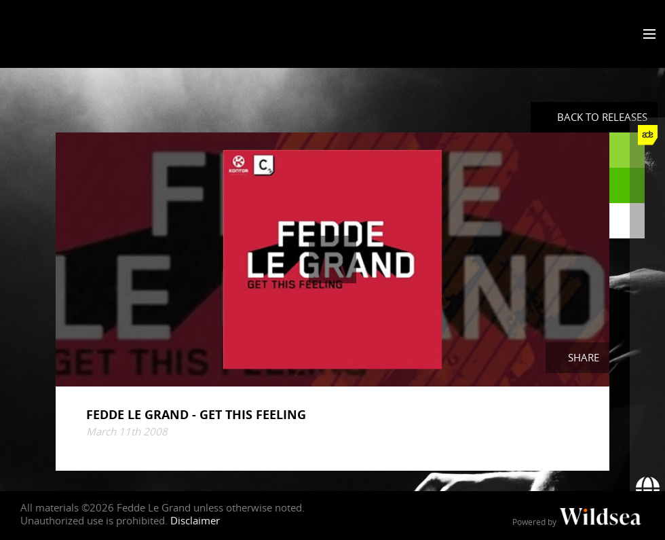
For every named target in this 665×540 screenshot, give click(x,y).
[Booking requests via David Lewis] (647, 488)
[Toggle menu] (646, 34)
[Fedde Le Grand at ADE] (647, 135)
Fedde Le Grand (64, 33)
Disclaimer (195, 520)
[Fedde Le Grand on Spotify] (647, 347)
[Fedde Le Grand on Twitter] (647, 205)
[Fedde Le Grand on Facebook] (647, 170)
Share (583, 357)
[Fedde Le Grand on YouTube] (647, 276)
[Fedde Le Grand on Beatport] (647, 382)
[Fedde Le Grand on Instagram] (647, 241)
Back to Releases (602, 117)
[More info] (647, 417)
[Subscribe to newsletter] (647, 453)
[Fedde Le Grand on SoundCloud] (647, 311)
